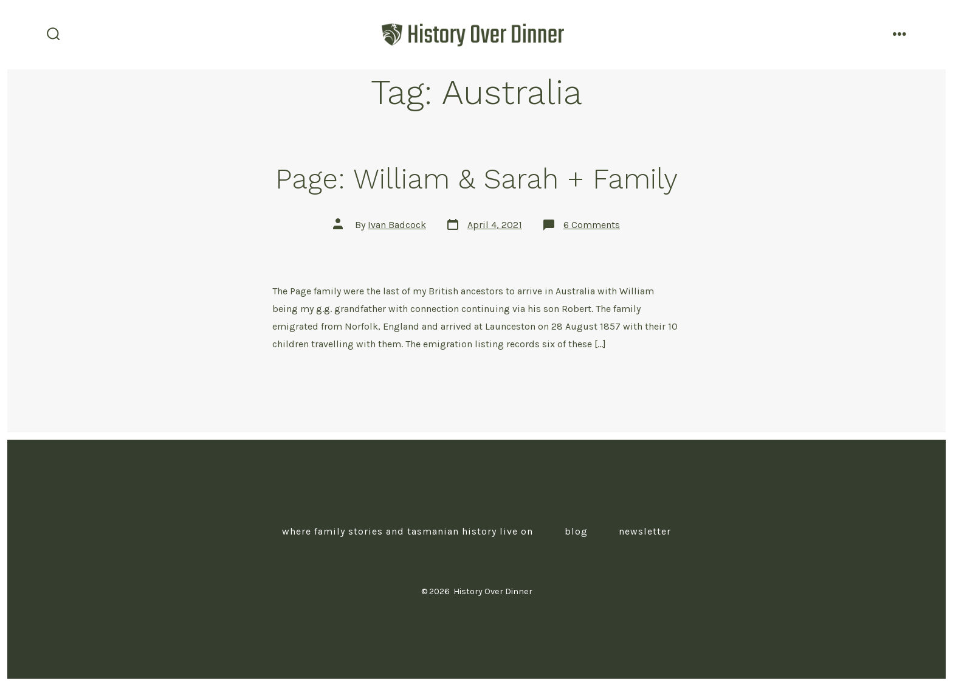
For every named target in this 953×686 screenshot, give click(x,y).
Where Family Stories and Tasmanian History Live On (407, 531)
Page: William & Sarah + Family (476, 178)
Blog (576, 531)
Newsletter (645, 531)
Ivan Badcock (397, 224)
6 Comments (591, 224)
